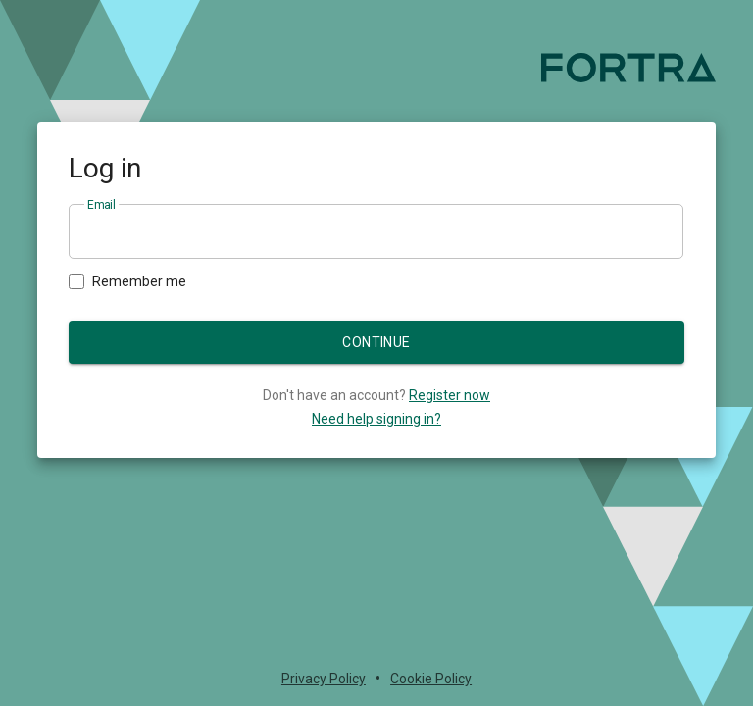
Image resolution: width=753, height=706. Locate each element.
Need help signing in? (376, 419)
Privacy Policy (323, 678)
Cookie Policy (431, 678)
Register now (449, 395)
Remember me (127, 281)
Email (101, 205)
